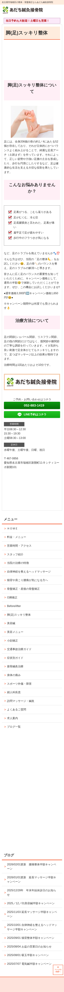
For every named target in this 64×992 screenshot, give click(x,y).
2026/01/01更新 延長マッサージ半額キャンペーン (31, 879)
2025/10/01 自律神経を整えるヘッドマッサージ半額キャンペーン (32, 927)
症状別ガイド (15, 657)
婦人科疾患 (14, 692)
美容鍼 (11, 623)
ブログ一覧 (14, 726)
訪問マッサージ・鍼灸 (20, 701)
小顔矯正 (12, 640)
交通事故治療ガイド (19, 649)
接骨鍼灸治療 (15, 666)
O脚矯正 (12, 597)
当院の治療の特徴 (18, 562)
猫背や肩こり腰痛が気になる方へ (27, 580)
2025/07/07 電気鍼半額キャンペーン (29, 963)
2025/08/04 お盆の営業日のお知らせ (29, 946)
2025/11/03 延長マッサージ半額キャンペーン (32, 914)
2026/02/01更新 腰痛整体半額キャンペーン (31, 866)
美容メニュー (15, 631)
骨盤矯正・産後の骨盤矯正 (23, 588)
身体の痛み (14, 675)
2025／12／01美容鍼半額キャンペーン (31, 903)
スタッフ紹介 (15, 554)
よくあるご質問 (18, 709)
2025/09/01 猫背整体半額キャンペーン (30, 937)
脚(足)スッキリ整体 (19, 614)
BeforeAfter (14, 606)
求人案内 (12, 718)
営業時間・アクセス (19, 545)
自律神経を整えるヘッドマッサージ (29, 571)
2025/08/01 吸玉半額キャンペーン (28, 955)
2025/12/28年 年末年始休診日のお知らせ (31, 892)
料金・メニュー (16, 537)
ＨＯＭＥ (12, 528)
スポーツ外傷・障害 (19, 683)
